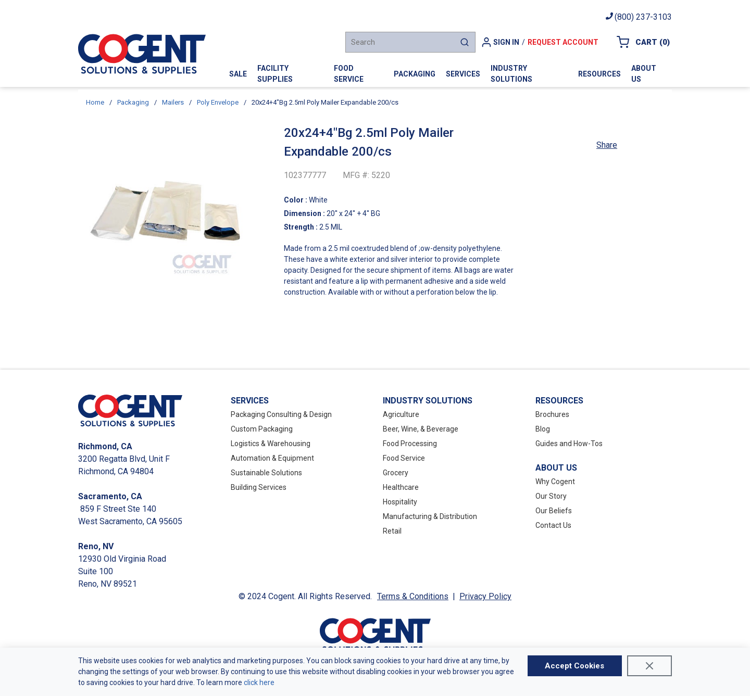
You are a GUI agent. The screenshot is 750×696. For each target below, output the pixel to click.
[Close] (649, 665)
